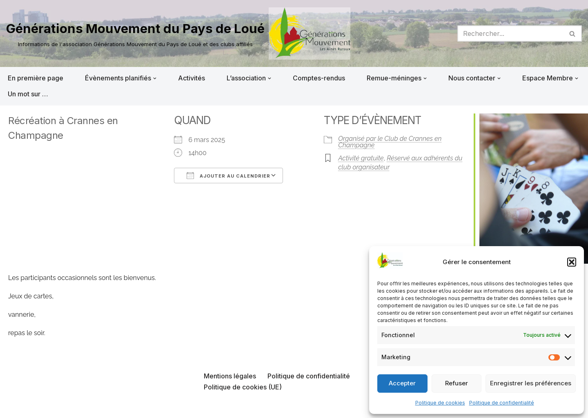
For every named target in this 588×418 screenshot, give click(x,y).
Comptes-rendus (319, 78)
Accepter (402, 383)
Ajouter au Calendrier (228, 175)
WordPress (88, 407)
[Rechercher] (510, 33)
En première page (35, 78)
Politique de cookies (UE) (243, 387)
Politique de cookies (440, 403)
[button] (572, 262)
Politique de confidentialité (501, 403)
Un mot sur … (28, 94)
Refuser (456, 383)
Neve (14, 407)
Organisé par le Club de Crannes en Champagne (389, 142)
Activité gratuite (360, 158)
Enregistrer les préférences (530, 383)
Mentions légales (230, 376)
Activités (191, 78)
